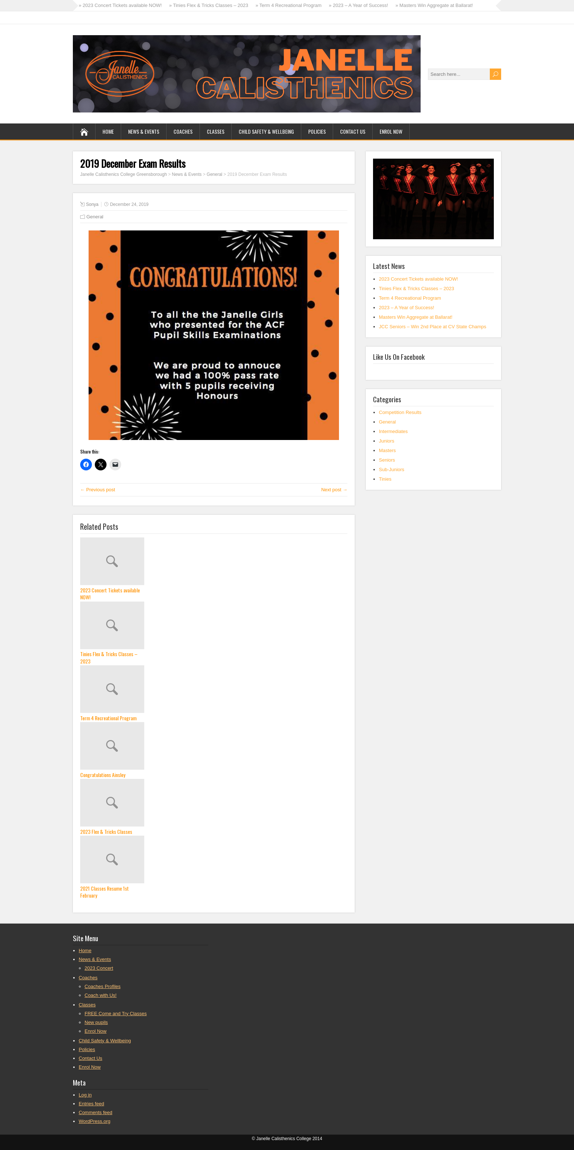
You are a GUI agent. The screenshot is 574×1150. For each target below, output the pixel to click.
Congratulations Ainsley (102, 775)
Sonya (92, 204)
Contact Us (352, 131)
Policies (317, 131)
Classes (215, 131)
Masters (387, 450)
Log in (85, 1095)
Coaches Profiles (102, 986)
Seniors (387, 460)
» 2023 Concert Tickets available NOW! (120, 5)
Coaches (183, 131)
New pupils (96, 1022)
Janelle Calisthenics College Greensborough (123, 174)
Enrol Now (391, 131)
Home (108, 131)
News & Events (143, 131)
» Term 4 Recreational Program (288, 5)
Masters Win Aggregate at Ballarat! (415, 317)
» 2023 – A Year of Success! (358, 5)
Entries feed (91, 1103)
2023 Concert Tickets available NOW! (110, 594)
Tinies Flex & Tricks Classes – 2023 (109, 657)
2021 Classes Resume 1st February (104, 892)
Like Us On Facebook (399, 356)
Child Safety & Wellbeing (266, 131)
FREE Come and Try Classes (116, 1013)
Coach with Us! (100, 995)
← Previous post (97, 489)
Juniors (386, 441)
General (215, 174)
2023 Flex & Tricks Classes (106, 831)
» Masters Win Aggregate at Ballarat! (434, 5)
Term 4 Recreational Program (108, 718)
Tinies (385, 479)
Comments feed (95, 1112)
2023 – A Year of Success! (406, 307)
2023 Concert (99, 968)
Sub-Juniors (391, 469)
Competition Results (400, 412)
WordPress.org (94, 1121)
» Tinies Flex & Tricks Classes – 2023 (208, 5)
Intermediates (393, 431)
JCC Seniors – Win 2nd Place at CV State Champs (432, 326)
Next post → (334, 489)
